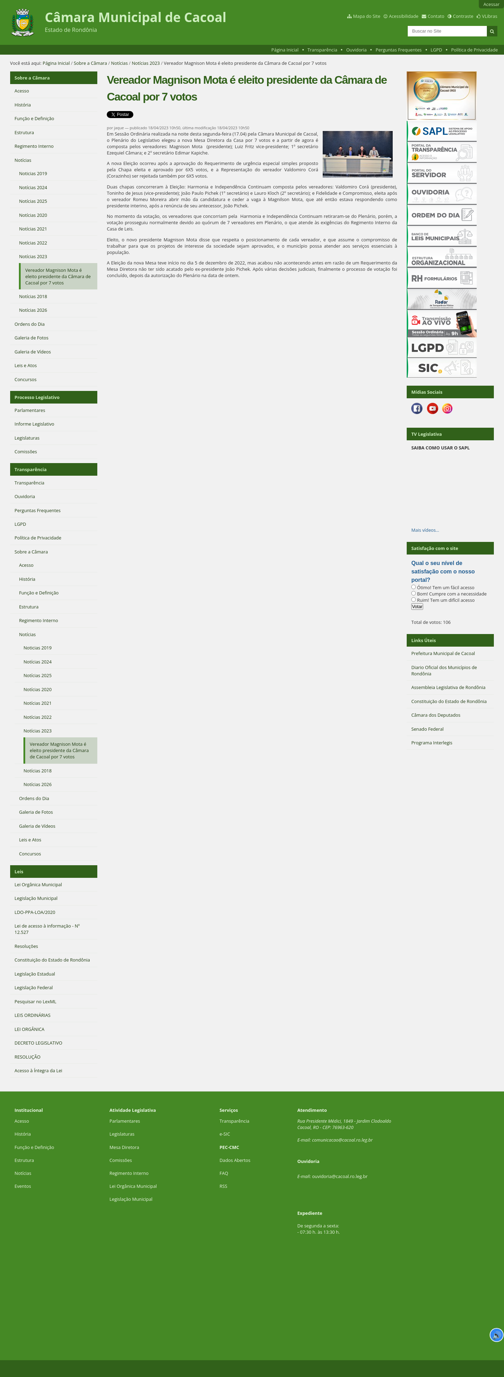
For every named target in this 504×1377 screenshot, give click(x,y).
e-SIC (224, 1134)
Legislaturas (122, 1134)
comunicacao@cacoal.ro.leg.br (342, 1140)
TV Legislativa (426, 434)
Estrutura (24, 1160)
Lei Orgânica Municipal (133, 1186)
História (23, 1134)
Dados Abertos (234, 1160)
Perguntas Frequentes (398, 50)
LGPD (436, 50)
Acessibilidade (403, 16)
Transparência (322, 50)
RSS (223, 1186)
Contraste (463, 16)
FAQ (223, 1173)
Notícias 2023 (146, 63)
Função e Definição (34, 1147)
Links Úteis (423, 640)
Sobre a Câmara (90, 63)
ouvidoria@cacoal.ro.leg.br (340, 1176)
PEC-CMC (229, 1147)
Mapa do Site (366, 16)
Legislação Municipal (131, 1199)
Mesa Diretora (124, 1147)
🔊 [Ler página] (497, 1335)
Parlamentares (125, 1121)
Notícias (119, 63)
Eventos (23, 1186)
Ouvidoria (356, 50)
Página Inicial (285, 50)
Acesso (22, 1121)
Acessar (491, 4)
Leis (19, 871)
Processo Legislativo (37, 397)
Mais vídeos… (425, 530)
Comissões (121, 1160)
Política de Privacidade (474, 50)
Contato (436, 16)
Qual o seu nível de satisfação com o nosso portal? (443, 571)
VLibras (489, 16)
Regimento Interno (129, 1173)
